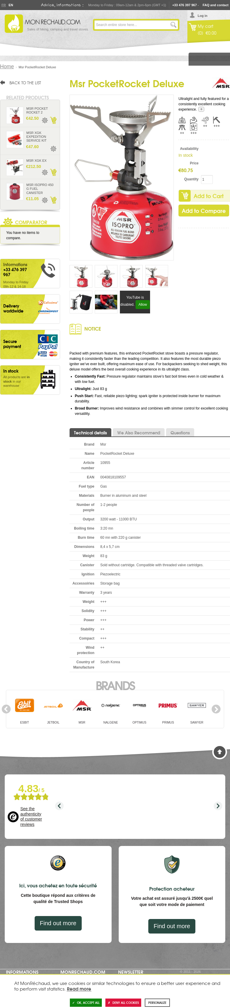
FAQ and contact (216, 5)
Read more (79, 988)
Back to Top (219, 752)
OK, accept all (85, 1002)
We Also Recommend (138, 432)
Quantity (191, 179)
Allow (143, 304)
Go (173, 24)
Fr (3, 5)
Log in (203, 15)
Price (194, 163)
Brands (115, 685)
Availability (189, 149)
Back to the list (25, 82)
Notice (92, 328)
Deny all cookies (123, 1002)
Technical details (90, 432)
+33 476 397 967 (184, 5)
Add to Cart (53, 120)
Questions (180, 432)
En (11, 5)
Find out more (58, 923)
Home (7, 66)
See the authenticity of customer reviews (31, 816)
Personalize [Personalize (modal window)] (157, 1002)
